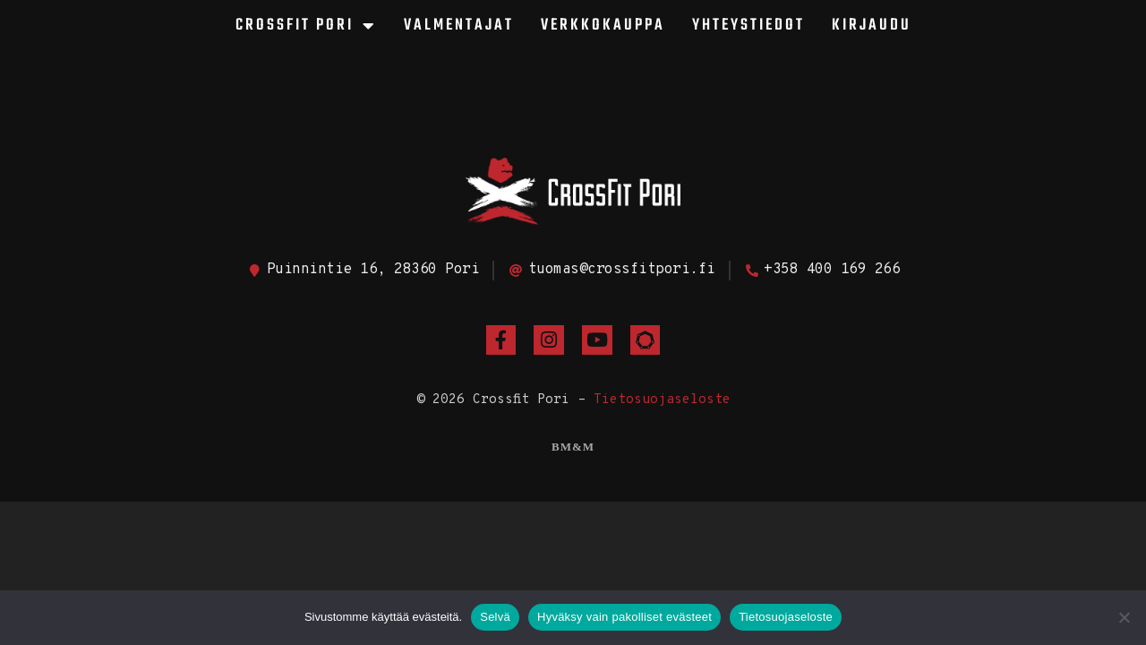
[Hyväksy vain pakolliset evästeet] (1124, 617)
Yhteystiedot (748, 26)
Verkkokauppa (603, 26)
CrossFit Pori (306, 26)
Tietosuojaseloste (662, 399)
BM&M (573, 446)
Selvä (495, 617)
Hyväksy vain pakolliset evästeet (624, 617)
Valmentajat (459, 26)
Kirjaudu (871, 26)
